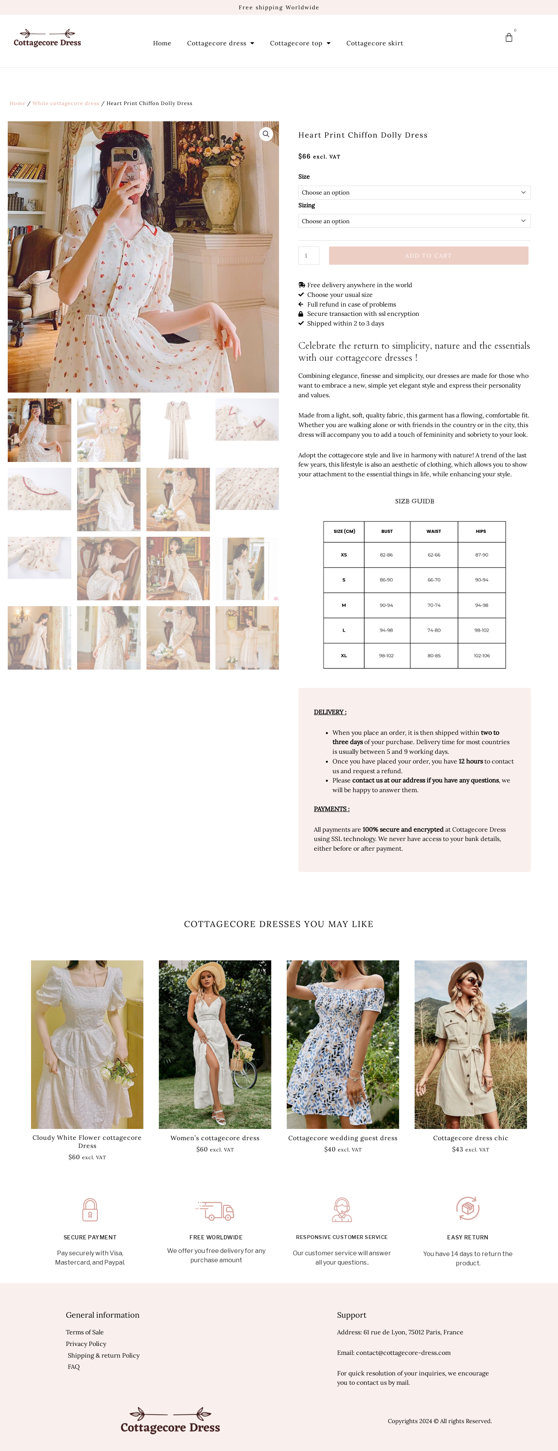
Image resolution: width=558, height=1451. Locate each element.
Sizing (306, 205)
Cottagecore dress (221, 43)
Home (162, 43)
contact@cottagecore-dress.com (403, 1352)
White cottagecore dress (66, 103)
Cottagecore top (300, 43)
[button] (266, 134)
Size (304, 176)
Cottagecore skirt (374, 43)
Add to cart (428, 255)
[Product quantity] (308, 255)
